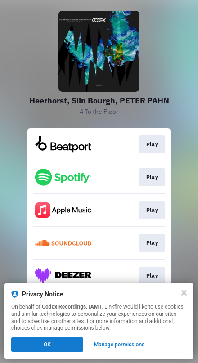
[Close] (184, 293)
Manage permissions (119, 344)
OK (47, 344)
